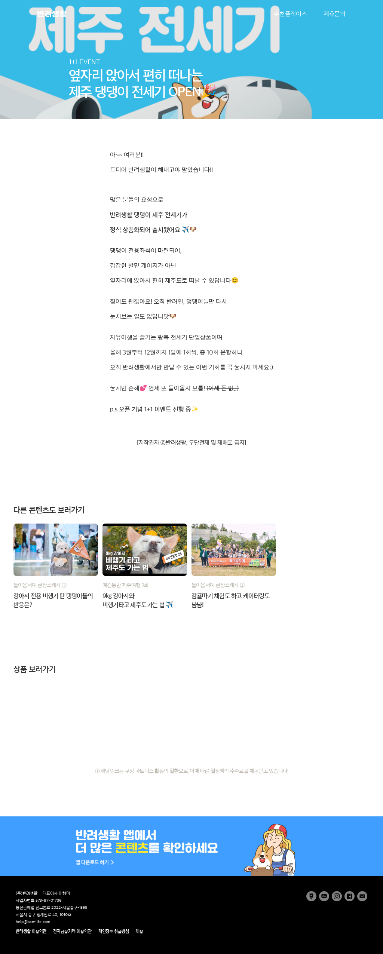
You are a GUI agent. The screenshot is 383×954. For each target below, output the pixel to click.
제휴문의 (335, 14)
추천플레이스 (290, 14)
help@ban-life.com (33, 922)
